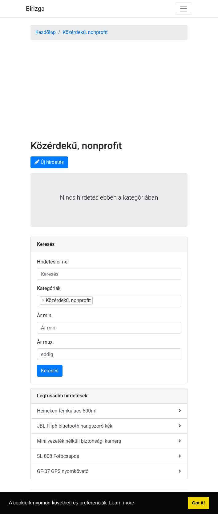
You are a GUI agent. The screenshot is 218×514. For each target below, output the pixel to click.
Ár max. (45, 342)
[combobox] (109, 301)
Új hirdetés (49, 162)
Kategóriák (49, 288)
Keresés (50, 371)
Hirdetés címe (52, 262)
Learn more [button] (121, 502)
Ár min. (45, 315)
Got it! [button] (198, 502)
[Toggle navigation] (183, 8)
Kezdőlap (45, 32)
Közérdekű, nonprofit (85, 32)
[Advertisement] (109, 86)
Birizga (35, 8)
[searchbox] (125, 300)
